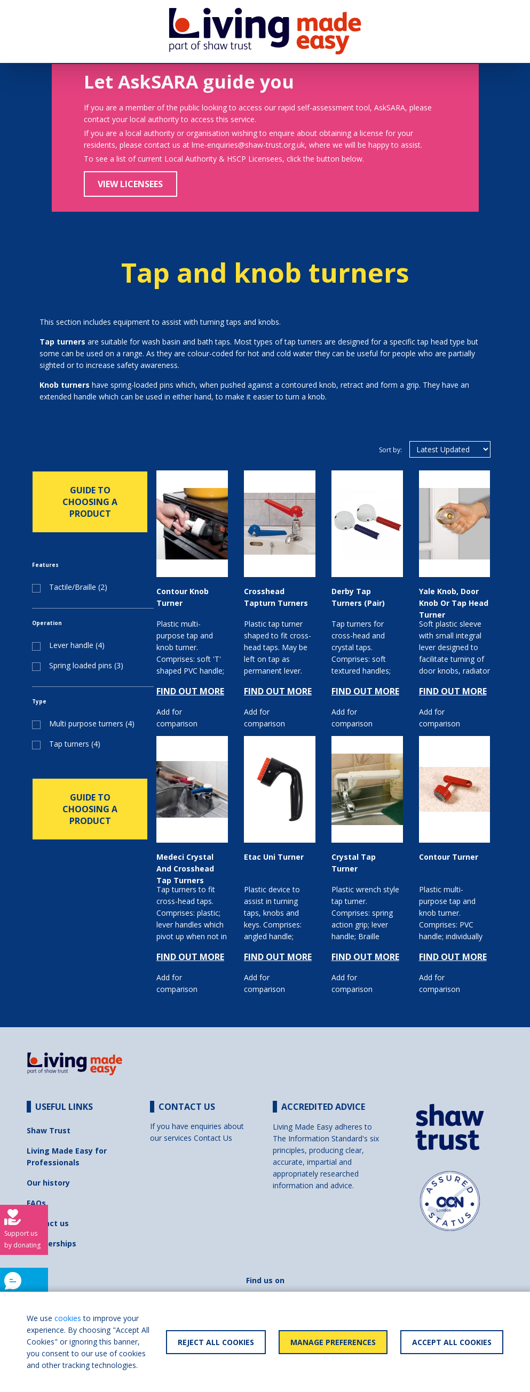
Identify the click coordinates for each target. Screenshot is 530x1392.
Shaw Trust (48, 1130)
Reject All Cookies (216, 1342)
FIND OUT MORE (190, 691)
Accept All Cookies (452, 1342)
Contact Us (213, 1138)
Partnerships (51, 1243)
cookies (67, 1318)
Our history (48, 1183)
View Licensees (130, 184)
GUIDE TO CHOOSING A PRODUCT (89, 501)
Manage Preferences (333, 1342)
